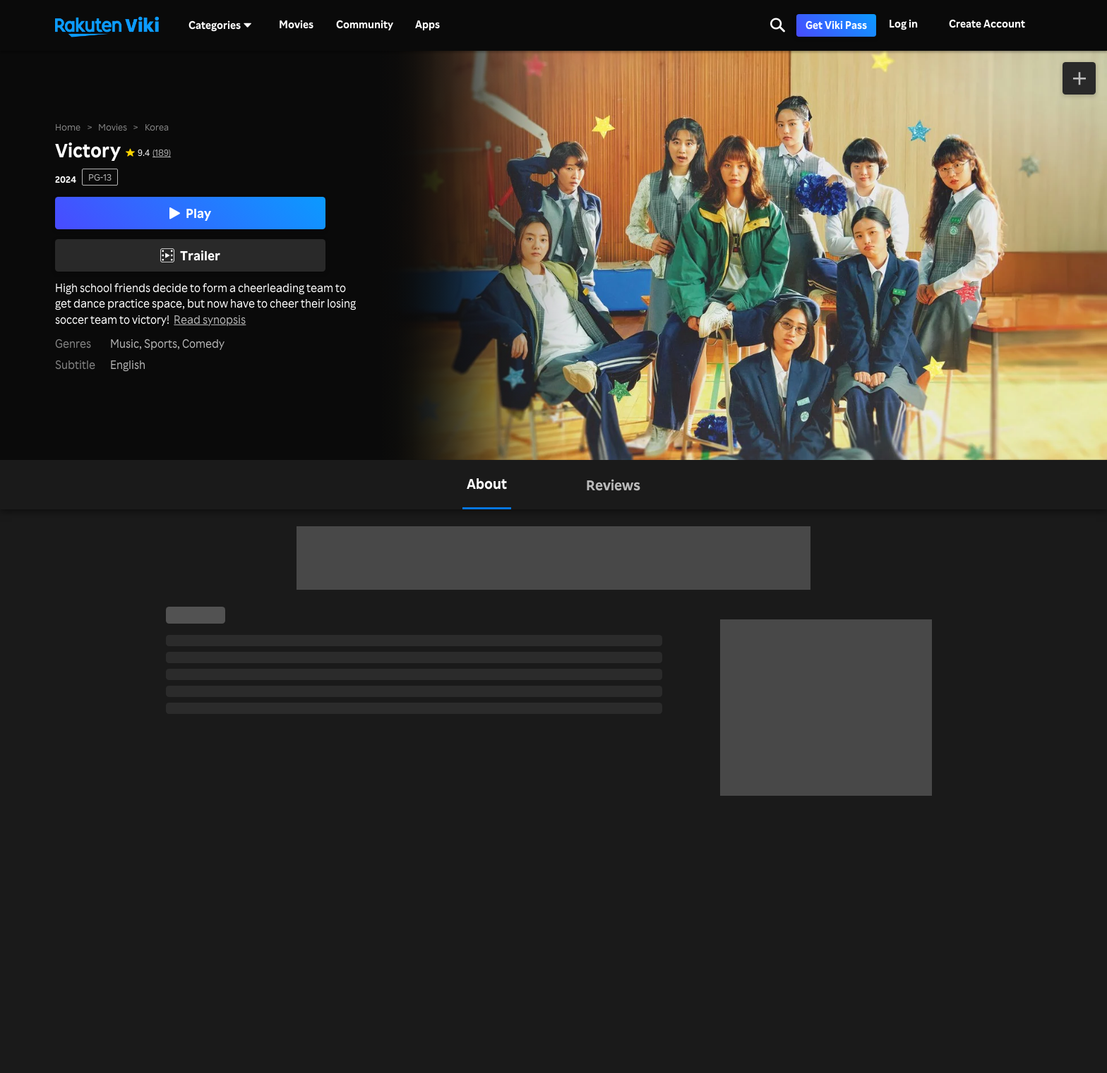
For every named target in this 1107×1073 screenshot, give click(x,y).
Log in (903, 23)
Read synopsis (210, 320)
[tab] (486, 484)
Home (67, 127)
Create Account (987, 23)
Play (190, 213)
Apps (427, 24)
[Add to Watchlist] (1079, 78)
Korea (157, 127)
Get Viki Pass (836, 25)
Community (364, 24)
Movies (296, 24)
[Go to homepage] (106, 25)
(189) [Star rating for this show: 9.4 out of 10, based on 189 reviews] (161, 152)
